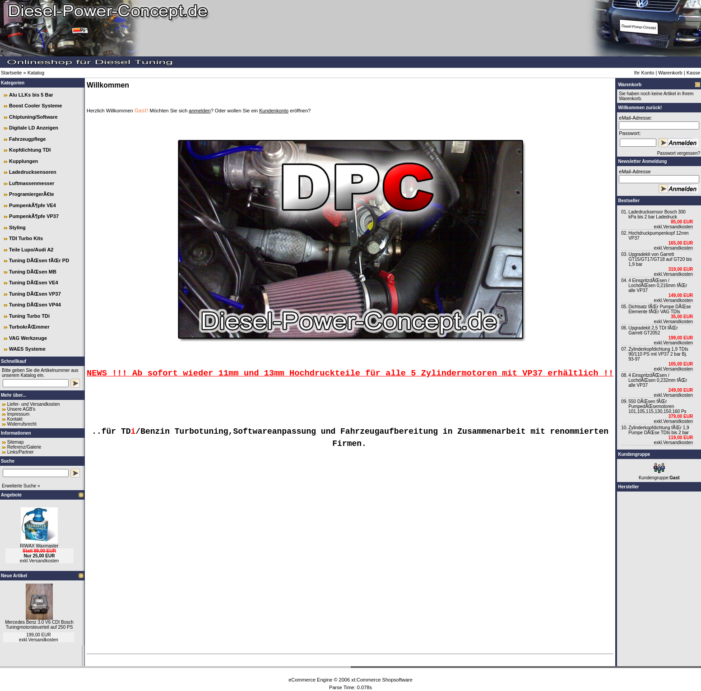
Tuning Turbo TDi (29, 316)
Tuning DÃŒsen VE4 (33, 282)
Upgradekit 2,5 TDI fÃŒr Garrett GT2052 (653, 330)
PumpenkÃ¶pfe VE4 (32, 205)
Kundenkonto (273, 110)
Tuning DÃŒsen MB (32, 271)
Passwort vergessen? (678, 153)
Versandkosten (44, 560)
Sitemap (15, 442)
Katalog (36, 72)
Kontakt (15, 419)
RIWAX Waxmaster (39, 545)
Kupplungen (23, 161)
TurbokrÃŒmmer (29, 326)
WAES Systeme (27, 349)
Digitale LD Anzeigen (33, 127)
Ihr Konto (644, 72)
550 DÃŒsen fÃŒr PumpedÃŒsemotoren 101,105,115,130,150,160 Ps (657, 406)
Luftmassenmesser (31, 183)
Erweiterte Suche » (21, 485)
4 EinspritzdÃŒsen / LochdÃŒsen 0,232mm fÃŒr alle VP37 (657, 380)
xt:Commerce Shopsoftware (382, 679)
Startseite (11, 72)
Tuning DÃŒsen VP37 (35, 294)
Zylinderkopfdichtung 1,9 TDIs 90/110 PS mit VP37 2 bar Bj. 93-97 (658, 354)
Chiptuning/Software (33, 117)
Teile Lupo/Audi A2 (31, 249)
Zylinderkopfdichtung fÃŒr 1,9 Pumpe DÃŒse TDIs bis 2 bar (658, 430)
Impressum (18, 414)
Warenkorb (670, 72)
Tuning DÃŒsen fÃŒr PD (39, 260)
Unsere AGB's (21, 409)
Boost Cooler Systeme (35, 105)
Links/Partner (20, 452)
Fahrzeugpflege (27, 139)
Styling (17, 227)
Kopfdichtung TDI (30, 150)
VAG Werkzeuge (28, 338)
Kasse (694, 72)
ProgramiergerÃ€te (31, 194)
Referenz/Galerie (24, 447)
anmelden (199, 110)
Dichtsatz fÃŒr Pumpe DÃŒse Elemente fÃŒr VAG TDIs (659, 309)
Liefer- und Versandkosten (33, 404)
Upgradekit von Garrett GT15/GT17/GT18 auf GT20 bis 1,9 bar (660, 259)
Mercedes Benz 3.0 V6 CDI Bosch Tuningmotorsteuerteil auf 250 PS (39, 625)
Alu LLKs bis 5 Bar (31, 94)
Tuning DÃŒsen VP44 (35, 304)
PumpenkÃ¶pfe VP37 (34, 216)
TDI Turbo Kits (26, 238)
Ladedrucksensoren (32, 172)
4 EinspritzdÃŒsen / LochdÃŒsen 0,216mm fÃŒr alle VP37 (657, 285)
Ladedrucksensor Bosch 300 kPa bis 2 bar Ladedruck (657, 214)
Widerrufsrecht (22, 424)
